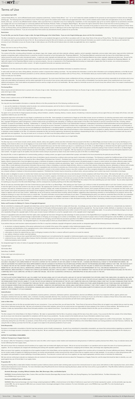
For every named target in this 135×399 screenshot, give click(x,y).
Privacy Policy (23, 47)
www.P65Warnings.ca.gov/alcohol (15, 376)
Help (34, 396)
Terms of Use (6, 396)
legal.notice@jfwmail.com (17, 254)
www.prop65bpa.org (11, 386)
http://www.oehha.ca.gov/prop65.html (96, 367)
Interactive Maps (93, 2)
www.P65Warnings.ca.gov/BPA (98, 384)
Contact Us (27, 396)
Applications (105, 2)
